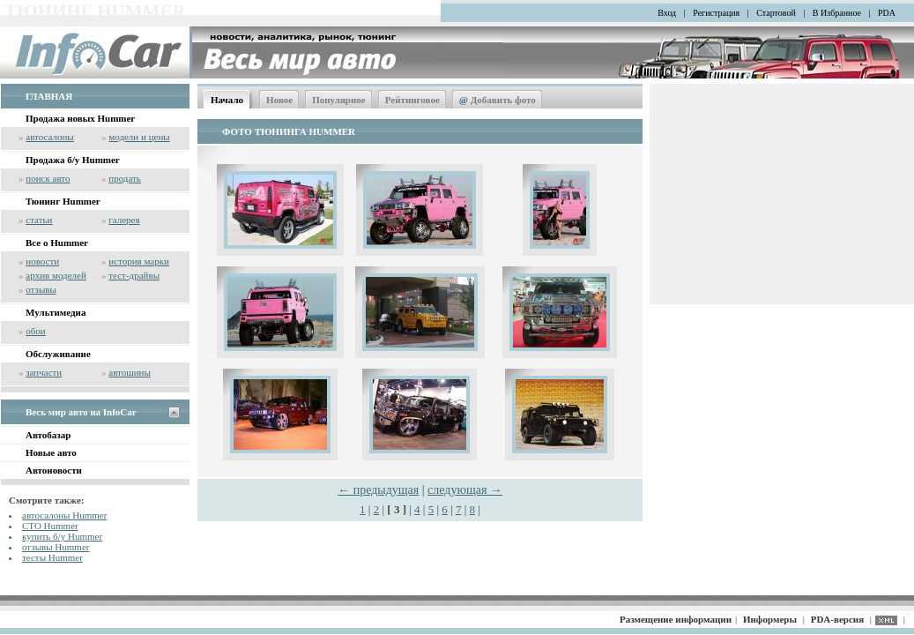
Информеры (770, 619)
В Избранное (837, 13)
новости (42, 261)
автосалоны (50, 136)
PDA (886, 13)
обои (35, 330)
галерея (123, 219)
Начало (227, 99)
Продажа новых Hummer (80, 118)
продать (124, 178)
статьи (39, 219)
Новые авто (51, 452)
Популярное (339, 99)
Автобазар (48, 435)
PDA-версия (837, 619)
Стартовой (776, 13)
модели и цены (138, 136)
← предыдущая (378, 490)
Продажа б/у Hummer (73, 159)
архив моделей (56, 275)
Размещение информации (676, 619)
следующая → (464, 490)
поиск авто (48, 178)
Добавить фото (497, 99)
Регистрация (716, 13)
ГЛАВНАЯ (49, 96)
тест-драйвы (134, 275)
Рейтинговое (412, 99)
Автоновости (54, 470)
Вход (667, 13)
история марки (138, 261)
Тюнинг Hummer (63, 201)
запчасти (44, 372)
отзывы (41, 289)
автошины (129, 372)
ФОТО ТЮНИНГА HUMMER (288, 131)
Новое (279, 99)
